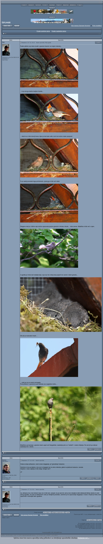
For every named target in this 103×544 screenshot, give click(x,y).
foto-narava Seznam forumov (29, 515)
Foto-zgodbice (97, 25)
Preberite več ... (83, 538)
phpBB (48, 532)
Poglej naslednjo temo (59, 31)
